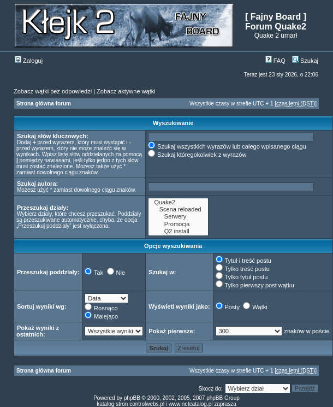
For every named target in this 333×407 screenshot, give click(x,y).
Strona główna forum (43, 104)
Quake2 (178, 202)
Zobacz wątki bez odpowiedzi (53, 91)
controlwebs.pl (146, 404)
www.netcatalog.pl (191, 404)
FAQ (275, 60)
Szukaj (305, 60)
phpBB (132, 398)
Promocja (178, 224)
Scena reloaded (178, 209)
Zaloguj (29, 60)
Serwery (178, 216)
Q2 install (178, 231)
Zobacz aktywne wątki (126, 91)
